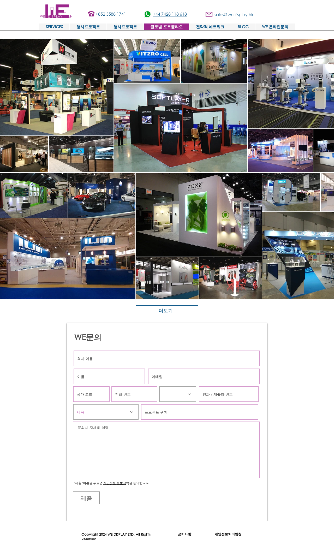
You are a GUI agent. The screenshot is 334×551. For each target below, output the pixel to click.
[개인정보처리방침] (228, 534)
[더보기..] (167, 310)
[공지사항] (184, 534)
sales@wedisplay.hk (233, 14)
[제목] (106, 412)
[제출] (86, 497)
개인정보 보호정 (114, 483)
